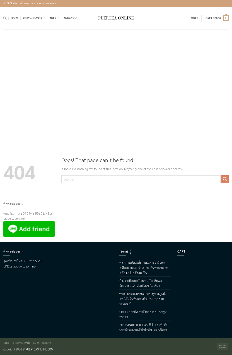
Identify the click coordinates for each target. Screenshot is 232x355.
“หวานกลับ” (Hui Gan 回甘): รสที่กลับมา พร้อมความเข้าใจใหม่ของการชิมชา (143, 327)
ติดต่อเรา (70, 18)
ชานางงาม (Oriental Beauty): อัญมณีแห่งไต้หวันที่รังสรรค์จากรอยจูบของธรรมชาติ (142, 299)
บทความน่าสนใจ (34, 18)
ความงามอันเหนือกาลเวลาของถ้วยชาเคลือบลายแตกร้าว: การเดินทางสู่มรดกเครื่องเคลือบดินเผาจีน (143, 267)
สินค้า (54, 18)
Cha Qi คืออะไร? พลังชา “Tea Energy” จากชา (143, 314)
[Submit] (225, 179)
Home (15, 18)
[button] (194, 18)
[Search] (4, 18)
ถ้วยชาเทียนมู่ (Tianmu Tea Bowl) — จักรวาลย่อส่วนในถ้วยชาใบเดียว (142, 282)
